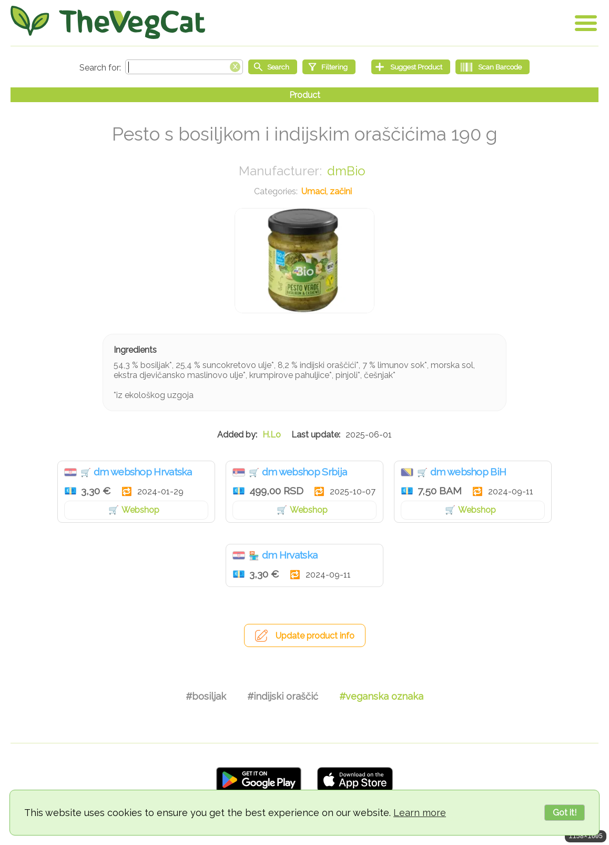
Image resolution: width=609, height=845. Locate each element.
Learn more (419, 812)
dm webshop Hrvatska (143, 472)
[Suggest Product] (410, 66)
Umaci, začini (326, 191)
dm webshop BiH (468, 472)
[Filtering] (329, 66)
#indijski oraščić (282, 696)
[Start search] (272, 66)
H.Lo (271, 435)
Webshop (140, 510)
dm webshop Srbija (304, 472)
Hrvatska (70, 472)
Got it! (564, 813)
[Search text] (184, 66)
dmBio (346, 170)
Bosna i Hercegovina (407, 472)
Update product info (315, 636)
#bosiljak (206, 696)
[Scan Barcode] (492, 66)
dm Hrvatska (289, 555)
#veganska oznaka (381, 696)
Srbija (238, 472)
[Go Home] (108, 22)
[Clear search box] (235, 65)
